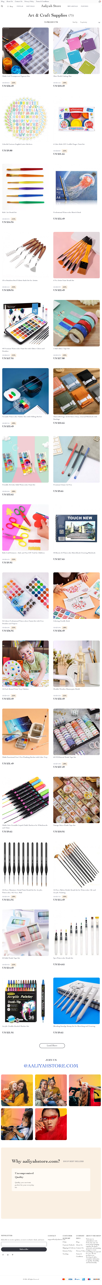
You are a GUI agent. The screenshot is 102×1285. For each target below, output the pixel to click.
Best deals (30, 6)
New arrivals (73, 6)
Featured (84, 6)
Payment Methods (69, 1247)
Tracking (65, 1256)
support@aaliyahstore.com (56, 1241)
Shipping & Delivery (69, 1250)
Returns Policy (67, 1253)
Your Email (6, 1246)
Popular (20, 6)
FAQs (65, 1244)
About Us (9, 1)
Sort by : (75, 24)
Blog (2, 1)
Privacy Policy (29, 1)
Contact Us (18, 1)
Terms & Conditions (42, 1)
